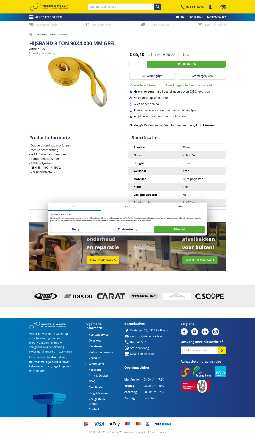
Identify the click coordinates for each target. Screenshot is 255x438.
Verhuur (94, 358)
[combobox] (124, 7)
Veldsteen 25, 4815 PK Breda (149, 330)
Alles (137, 104)
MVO (92, 381)
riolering (35, 351)
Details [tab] (127, 206)
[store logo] (48, 6)
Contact (94, 409)
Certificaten (96, 387)
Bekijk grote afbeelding (43, 114)
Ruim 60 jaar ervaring (215, 24)
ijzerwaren (65, 351)
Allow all (179, 229)
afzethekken (58, 357)
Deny (75, 229)
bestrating (43, 338)
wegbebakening (53, 347)
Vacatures (95, 346)
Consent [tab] (74, 206)
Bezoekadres (134, 323)
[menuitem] (44, 17)
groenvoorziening (41, 343)
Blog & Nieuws (98, 393)
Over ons (95, 340)
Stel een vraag (139, 348)
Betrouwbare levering (158, 24)
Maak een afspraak (142, 354)
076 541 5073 (195, 7)
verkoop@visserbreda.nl (146, 336)
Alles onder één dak (102, 24)
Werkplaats (96, 364)
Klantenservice (99, 335)
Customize (127, 229)
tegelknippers (62, 366)
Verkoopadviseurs (101, 352)
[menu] (127, 17)
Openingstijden (136, 367)
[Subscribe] (222, 350)
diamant (47, 351)
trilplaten (39, 371)
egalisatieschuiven (58, 362)
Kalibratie (95, 370)
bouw (57, 343)
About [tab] (180, 206)
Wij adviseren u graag (46, 24)
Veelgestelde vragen (97, 401)
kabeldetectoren (40, 366)
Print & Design (98, 376)
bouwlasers (37, 362)
